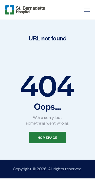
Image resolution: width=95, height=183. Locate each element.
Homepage (48, 137)
